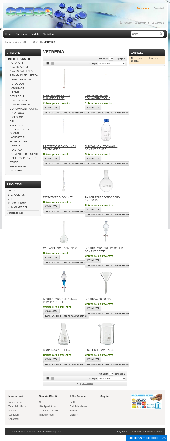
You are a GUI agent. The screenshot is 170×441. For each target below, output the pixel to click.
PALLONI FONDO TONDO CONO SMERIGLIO (102, 199)
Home (8, 34)
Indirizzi (73, 410)
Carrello (74, 414)
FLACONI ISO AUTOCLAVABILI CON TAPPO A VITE (101, 148)
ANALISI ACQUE (19, 67)
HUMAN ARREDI (17, 207)
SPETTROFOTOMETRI (23, 158)
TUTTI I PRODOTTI (32, 42)
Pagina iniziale (12, 42)
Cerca (42, 402)
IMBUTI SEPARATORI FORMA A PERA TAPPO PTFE (60, 300)
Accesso (159, 23)
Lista (52, 64)
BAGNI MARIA (18, 87)
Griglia (47, 64)
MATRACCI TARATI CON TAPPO (60, 248)
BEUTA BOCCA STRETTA (56, 350)
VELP (11, 199)
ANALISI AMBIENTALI (22, 71)
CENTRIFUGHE (19, 100)
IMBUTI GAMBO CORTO (98, 299)
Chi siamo (21, 34)
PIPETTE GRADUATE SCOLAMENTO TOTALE (97, 97)
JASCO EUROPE (17, 203)
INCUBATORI (17, 137)
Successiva (87, 383)
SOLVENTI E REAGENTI (24, 154)
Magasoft (56, 431)
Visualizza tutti (15, 212)
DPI (12, 121)
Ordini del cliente (78, 406)
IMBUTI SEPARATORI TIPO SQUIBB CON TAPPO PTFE (104, 250)
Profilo (73, 402)
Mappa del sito (15, 402)
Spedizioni (13, 414)
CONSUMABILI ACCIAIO (24, 108)
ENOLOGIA (16, 125)
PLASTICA (16, 149)
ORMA (11, 190)
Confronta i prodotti (48, 410)
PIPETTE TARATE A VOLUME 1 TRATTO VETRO (59, 148)
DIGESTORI (16, 117)
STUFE (14, 162)
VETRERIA (16, 170)
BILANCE (15, 92)
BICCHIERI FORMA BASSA (99, 350)
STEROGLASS (16, 194)
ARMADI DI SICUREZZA (24, 75)
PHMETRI (15, 145)
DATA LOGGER (18, 112)
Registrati (128, 23)
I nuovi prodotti (46, 414)
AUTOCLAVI (17, 83)
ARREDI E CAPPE (20, 79)
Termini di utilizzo (17, 406)
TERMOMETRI (18, 166)
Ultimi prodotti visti (48, 406)
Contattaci (158, 8)
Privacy (12, 410)
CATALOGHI (17, 96)
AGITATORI (16, 62)
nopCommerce (28, 431)
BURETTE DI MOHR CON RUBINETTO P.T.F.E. (56, 97)
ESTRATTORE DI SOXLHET (57, 197)
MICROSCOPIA (19, 141)
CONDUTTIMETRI (20, 104)
